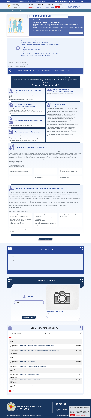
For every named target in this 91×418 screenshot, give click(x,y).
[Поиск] (62, 7)
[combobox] (29, 302)
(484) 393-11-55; (28, 1)
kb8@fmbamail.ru (42, 1)
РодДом (47, 7)
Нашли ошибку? (59, 407)
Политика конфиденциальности (14, 415)
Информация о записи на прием (28, 361)
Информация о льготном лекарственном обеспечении (33, 366)
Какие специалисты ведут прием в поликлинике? (20, 268)
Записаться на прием (76, 33)
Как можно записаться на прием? (16, 264)
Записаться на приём (29, 317)
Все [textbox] (18, 302)
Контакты (61, 4)
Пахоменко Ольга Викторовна (54, 311)
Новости (58, 7)
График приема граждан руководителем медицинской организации (36, 340)
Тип (45, 333)
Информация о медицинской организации (30, 379)
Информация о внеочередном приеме (29, 356)
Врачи (52, 7)
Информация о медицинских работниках (29, 374)
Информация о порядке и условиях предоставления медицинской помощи (37, 385)
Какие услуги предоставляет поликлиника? (19, 260)
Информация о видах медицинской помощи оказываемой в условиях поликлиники (39, 350)
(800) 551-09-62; (21, 1)
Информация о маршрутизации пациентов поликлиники (33, 369)
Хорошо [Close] (72, 415)
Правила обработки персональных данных (33, 415)
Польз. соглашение (80, 415)
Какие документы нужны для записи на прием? (20, 256)
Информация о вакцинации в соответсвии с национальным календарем (37, 345)
